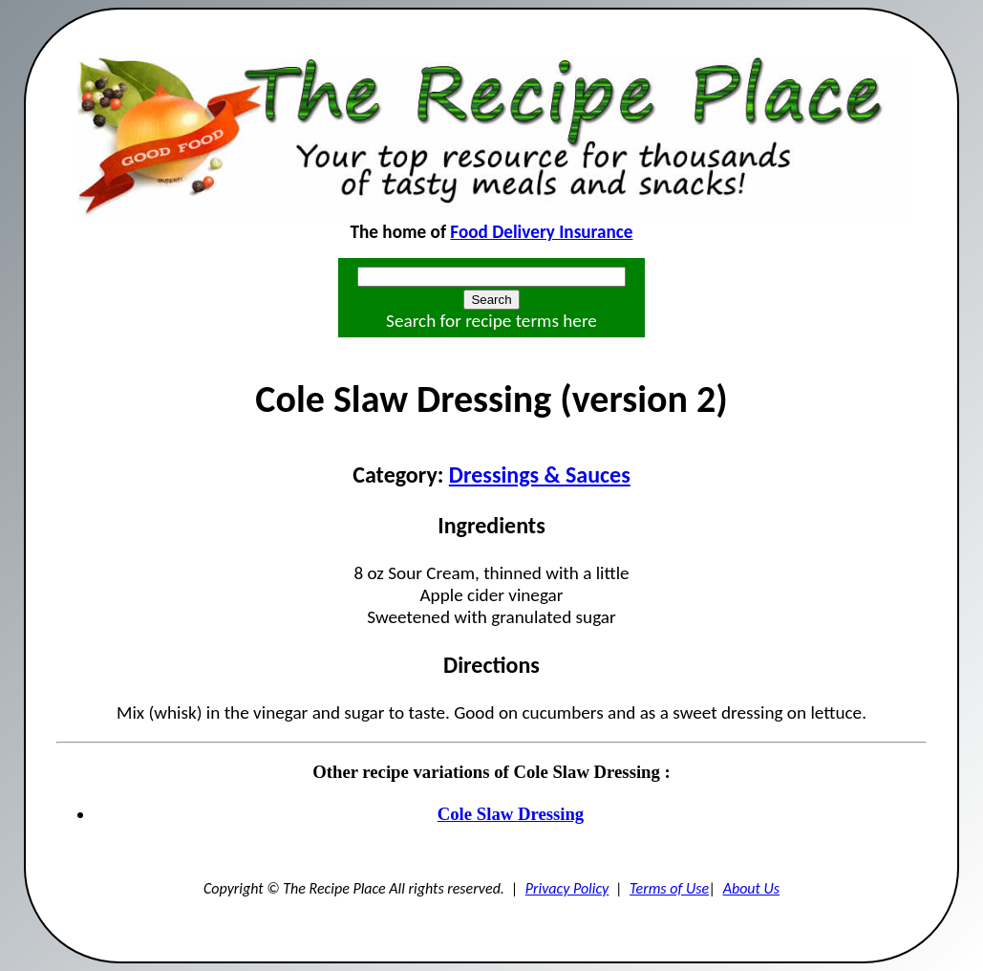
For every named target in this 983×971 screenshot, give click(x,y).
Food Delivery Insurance (541, 232)
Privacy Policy (567, 888)
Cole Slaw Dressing (511, 814)
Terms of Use (669, 888)
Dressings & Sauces (539, 474)
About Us (751, 888)
